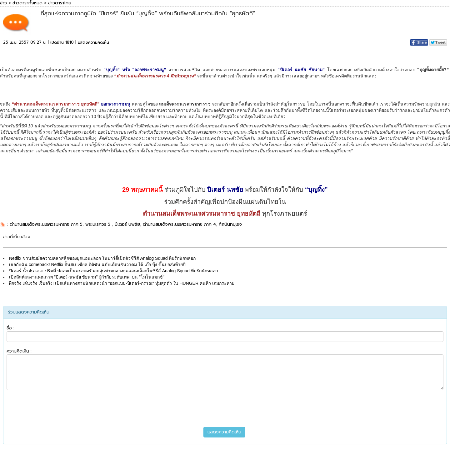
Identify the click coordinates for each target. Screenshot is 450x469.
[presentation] (225, 408)
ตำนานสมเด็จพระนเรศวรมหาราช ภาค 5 (46, 224)
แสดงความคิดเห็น (93, 42)
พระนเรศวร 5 (98, 224)
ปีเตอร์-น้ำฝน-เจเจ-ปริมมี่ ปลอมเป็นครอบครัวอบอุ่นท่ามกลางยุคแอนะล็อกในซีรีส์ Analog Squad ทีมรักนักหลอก (113, 270)
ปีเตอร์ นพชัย (127, 224)
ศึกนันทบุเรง (230, 224)
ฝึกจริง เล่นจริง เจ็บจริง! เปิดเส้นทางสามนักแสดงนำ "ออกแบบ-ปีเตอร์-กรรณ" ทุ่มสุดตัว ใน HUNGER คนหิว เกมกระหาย (121, 283)
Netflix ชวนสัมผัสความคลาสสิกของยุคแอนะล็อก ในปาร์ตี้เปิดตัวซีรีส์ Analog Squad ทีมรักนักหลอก (102, 258)
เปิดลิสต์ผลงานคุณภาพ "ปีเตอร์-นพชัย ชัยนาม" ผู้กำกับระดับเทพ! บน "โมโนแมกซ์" (86, 276)
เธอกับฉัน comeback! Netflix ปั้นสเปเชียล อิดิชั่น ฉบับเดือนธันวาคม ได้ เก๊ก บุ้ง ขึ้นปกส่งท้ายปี (97, 264)
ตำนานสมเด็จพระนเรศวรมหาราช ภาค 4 (179, 224)
